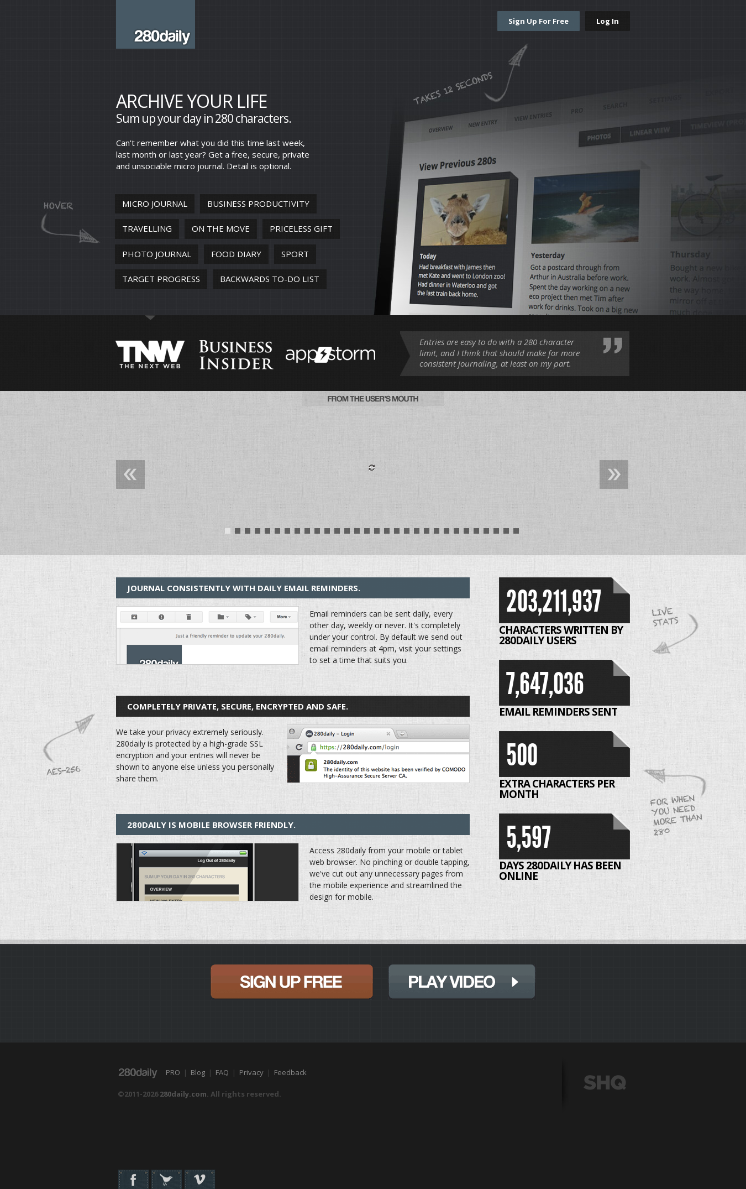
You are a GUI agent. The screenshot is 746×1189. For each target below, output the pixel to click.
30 (516, 533)
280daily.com (183, 1094)
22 (436, 533)
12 (337, 533)
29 (506, 533)
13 (347, 533)
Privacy (251, 1072)
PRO (173, 1072)
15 (367, 533)
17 (387, 533)
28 (496, 533)
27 (486, 533)
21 (426, 533)
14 (357, 533)
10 (317, 533)
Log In (607, 21)
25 (466, 533)
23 (446, 533)
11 (327, 533)
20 (416, 533)
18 (397, 533)
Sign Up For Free (538, 21)
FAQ (222, 1072)
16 (377, 533)
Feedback (290, 1072)
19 (406, 533)
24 (456, 533)
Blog (198, 1072)
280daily (155, 24)
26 (476, 533)
